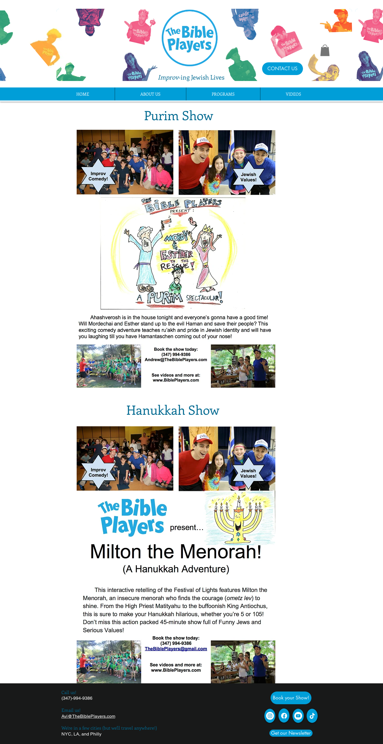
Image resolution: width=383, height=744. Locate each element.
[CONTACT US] (282, 68)
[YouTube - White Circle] (298, 716)
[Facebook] (284, 716)
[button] (325, 50)
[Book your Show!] (291, 698)
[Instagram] (270, 716)
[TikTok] (312, 716)
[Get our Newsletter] (291, 733)
